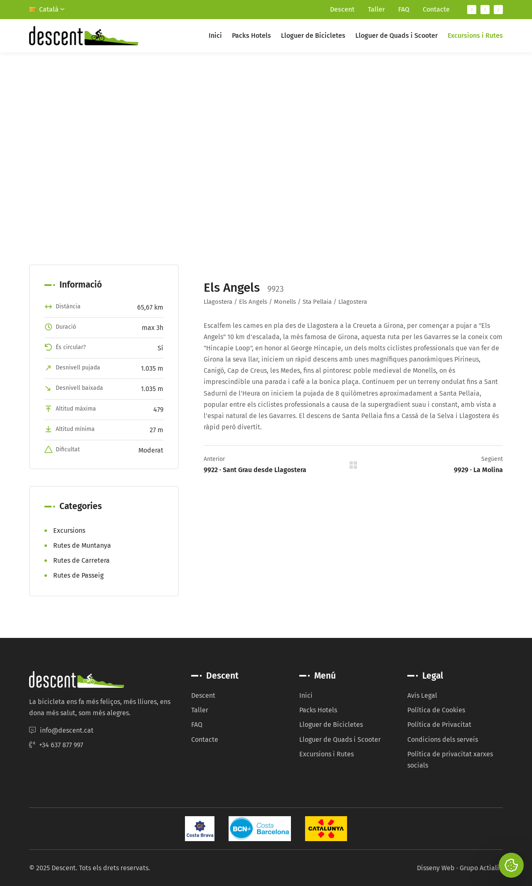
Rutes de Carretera (81, 560)
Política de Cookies (436, 710)
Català (46, 9)
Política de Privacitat (439, 724)
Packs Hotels (251, 35)
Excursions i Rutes (475, 35)
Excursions (69, 530)
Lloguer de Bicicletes (313, 35)
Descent (342, 9)
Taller (376, 9)
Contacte (436, 9)
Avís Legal (422, 695)
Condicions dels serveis (442, 739)
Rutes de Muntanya (82, 545)
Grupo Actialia (481, 868)
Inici (215, 35)
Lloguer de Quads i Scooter (396, 35)
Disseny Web (436, 868)
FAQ (403, 9)
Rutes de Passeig (78, 575)
